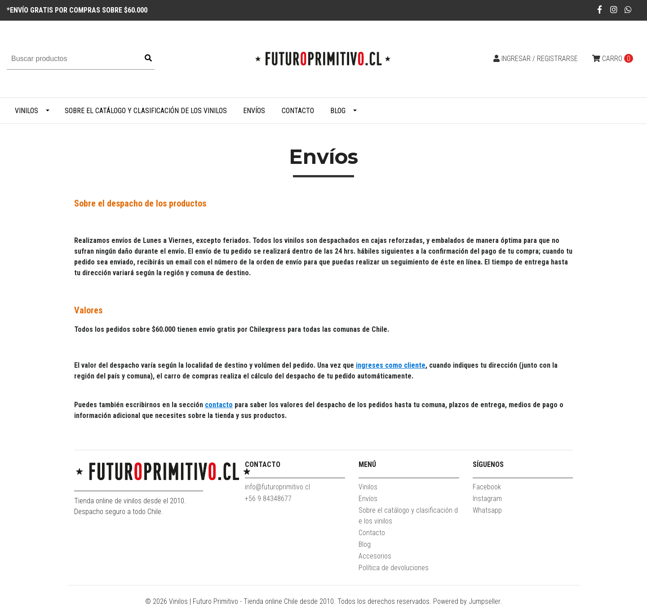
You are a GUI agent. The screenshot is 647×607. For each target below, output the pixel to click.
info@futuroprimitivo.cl (277, 487)
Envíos (254, 110)
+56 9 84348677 (268, 498)
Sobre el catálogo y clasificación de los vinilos (146, 110)
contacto (219, 404)
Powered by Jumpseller (467, 601)
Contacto (298, 110)
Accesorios (375, 556)
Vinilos (26, 110)
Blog (338, 110)
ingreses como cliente (390, 365)
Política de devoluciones (394, 567)
